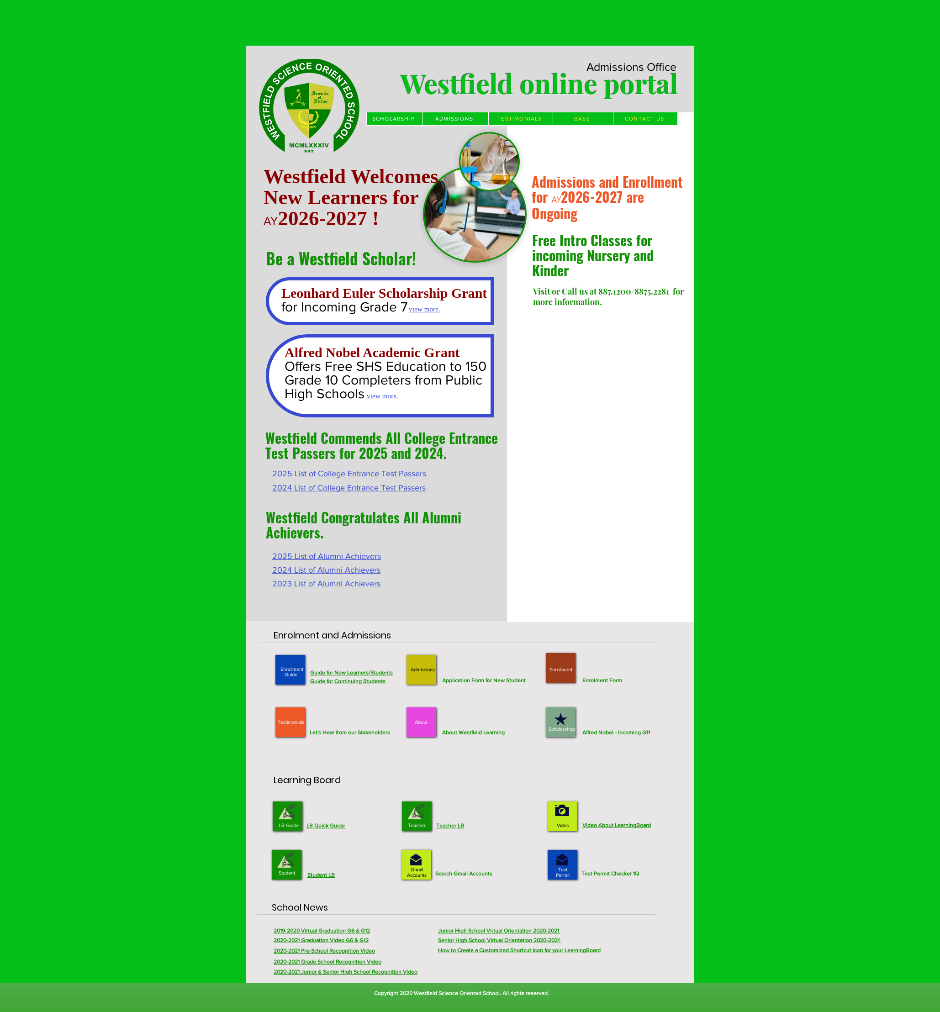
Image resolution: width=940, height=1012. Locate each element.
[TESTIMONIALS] (520, 119)
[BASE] (583, 119)
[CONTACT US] (645, 119)
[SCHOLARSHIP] (394, 119)
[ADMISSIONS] (455, 119)
